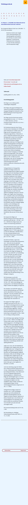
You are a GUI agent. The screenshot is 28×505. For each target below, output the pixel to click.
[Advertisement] (13, 63)
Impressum (23, 450)
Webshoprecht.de (6, 4)
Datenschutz (7, 450)
